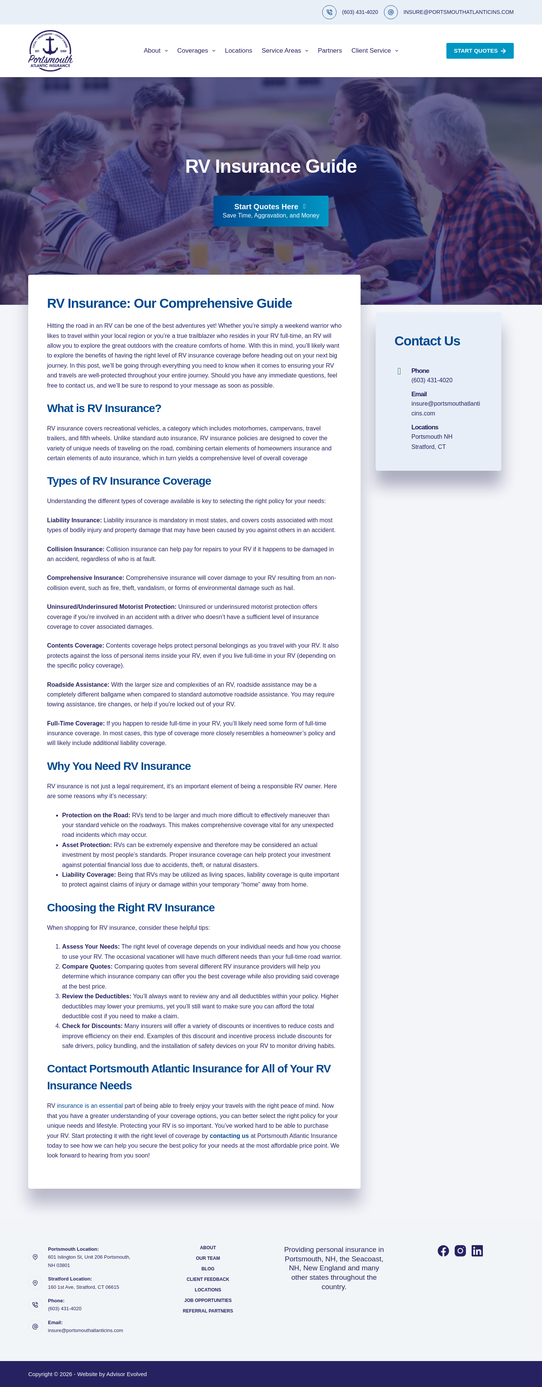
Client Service (376, 50)
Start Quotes (480, 50)
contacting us (229, 1136)
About (157, 50)
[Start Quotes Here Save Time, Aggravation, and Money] (270, 211)
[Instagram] (460, 1250)
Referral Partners (208, 1311)
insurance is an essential (90, 1106)
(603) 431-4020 (360, 12)
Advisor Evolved (127, 1374)
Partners (330, 50)
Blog (208, 1268)
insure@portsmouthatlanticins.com (85, 1330)
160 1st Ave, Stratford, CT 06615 (83, 1287)
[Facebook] (443, 1250)
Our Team (208, 1258)
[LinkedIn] (477, 1250)
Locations (238, 50)
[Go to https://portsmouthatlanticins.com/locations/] (438, 437)
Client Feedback (208, 1279)
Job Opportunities (207, 1300)
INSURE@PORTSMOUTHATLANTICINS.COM (458, 12)
